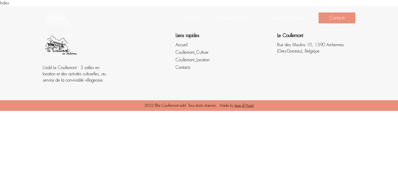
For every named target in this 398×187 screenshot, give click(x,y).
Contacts (337, 18)
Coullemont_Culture (232, 18)
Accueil (191, 18)
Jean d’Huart (244, 105)
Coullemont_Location (284, 18)
